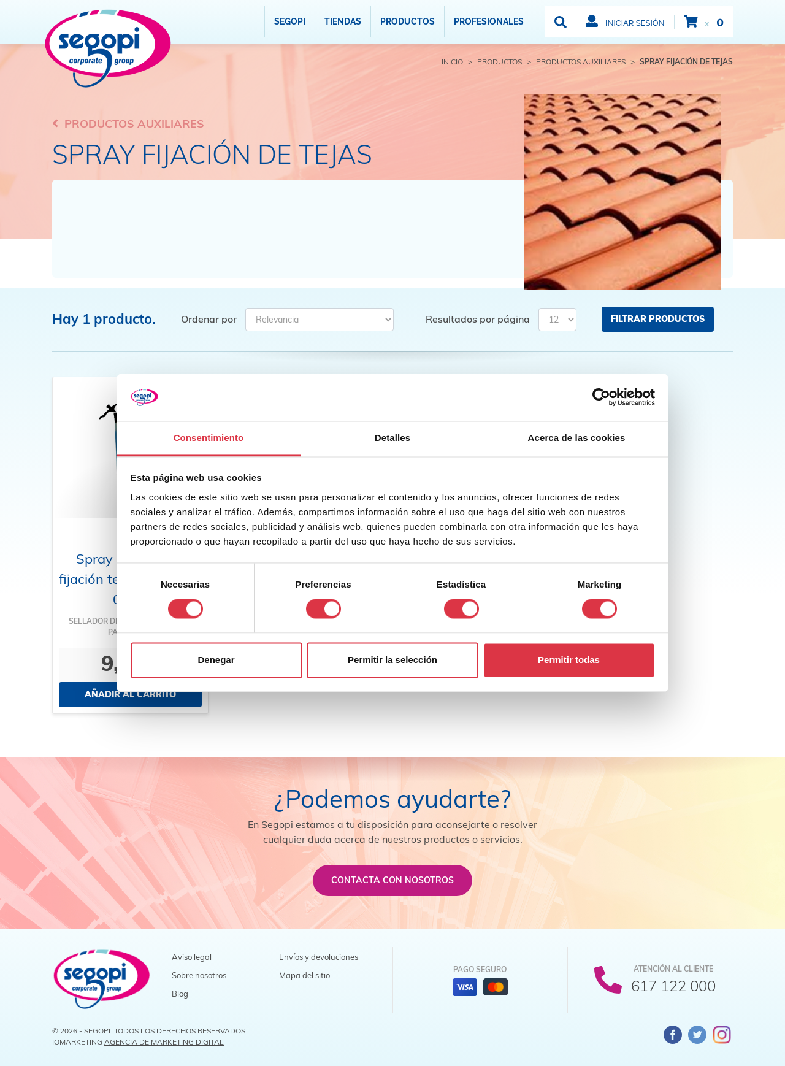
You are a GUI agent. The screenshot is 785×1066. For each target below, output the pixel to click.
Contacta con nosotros (392, 880)
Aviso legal (192, 957)
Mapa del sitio (304, 975)
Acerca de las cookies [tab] (577, 437)
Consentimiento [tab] (209, 437)
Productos (407, 21)
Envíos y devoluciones (318, 957)
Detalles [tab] (392, 437)
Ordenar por (209, 319)
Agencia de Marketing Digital (164, 1041)
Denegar (215, 659)
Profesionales (489, 21)
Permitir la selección (392, 659)
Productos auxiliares (128, 124)
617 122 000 (673, 985)
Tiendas (342, 21)
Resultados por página (478, 319)
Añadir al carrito (130, 694)
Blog (180, 994)
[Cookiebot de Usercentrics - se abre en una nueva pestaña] (601, 397)
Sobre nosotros (199, 975)
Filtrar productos (658, 318)
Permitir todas (569, 659)
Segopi (289, 21)
